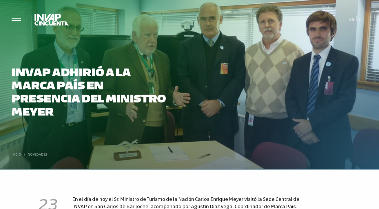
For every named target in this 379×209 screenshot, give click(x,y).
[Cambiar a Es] (351, 19)
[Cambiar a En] (362, 19)
